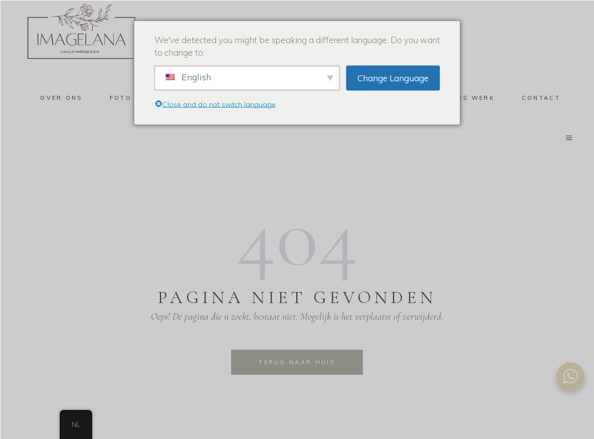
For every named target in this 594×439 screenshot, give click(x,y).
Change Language (393, 78)
